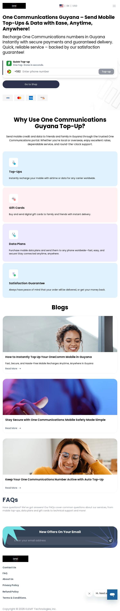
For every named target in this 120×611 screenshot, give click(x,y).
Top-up (106, 71)
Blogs (60, 307)
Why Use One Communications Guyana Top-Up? (60, 123)
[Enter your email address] (60, 540)
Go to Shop (31, 84)
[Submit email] (110, 540)
